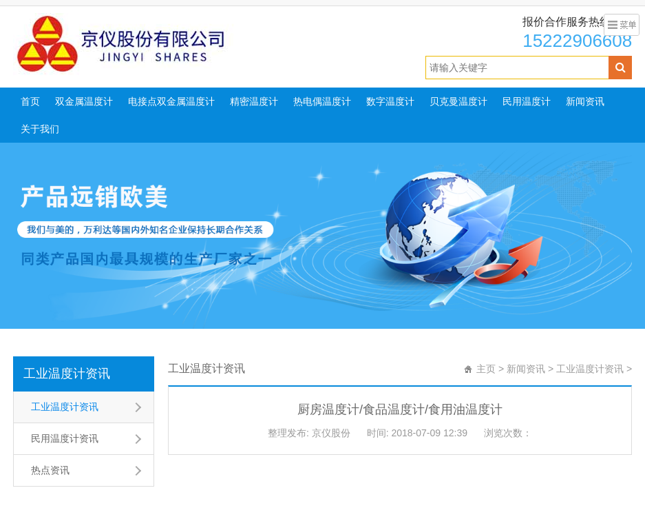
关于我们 (40, 128)
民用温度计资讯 (64, 438)
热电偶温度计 (322, 101)
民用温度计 (527, 101)
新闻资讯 (585, 101)
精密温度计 (254, 101)
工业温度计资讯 (66, 373)
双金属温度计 (84, 101)
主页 (486, 368)
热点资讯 (50, 470)
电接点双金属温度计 (171, 101)
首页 (30, 101)
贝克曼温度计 (458, 101)
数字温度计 (390, 101)
